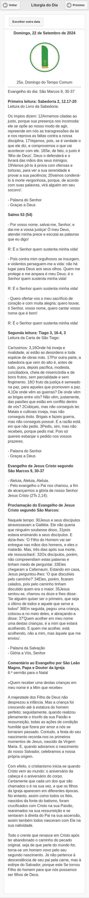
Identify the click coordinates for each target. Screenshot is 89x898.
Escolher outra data (26, 21)
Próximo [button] (78, 5)
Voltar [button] (13, 5)
